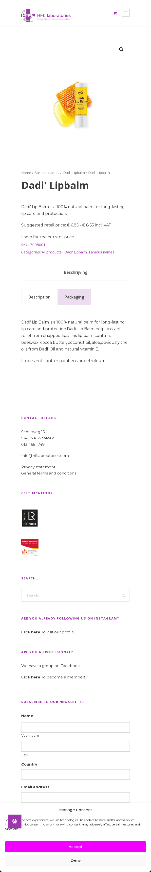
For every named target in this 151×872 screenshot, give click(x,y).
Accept (75, 846)
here (35, 632)
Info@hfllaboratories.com (45, 455)
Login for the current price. (48, 237)
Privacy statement (38, 467)
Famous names (46, 172)
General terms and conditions (48, 473)
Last (24, 754)
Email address (35, 787)
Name (27, 715)
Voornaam (30, 735)
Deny (76, 860)
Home (26, 172)
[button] (121, 49)
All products (52, 251)
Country (29, 764)
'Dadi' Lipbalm (73, 172)
